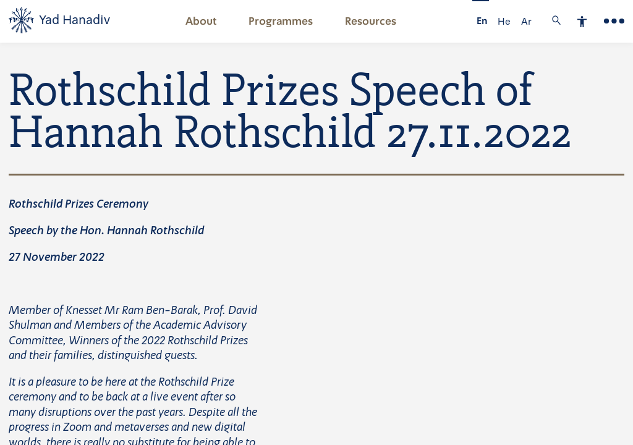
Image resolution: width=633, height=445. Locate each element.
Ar (526, 21)
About (201, 21)
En (482, 21)
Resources (370, 21)
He (504, 21)
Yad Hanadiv (74, 20)
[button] (201, 21)
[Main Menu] (613, 21)
